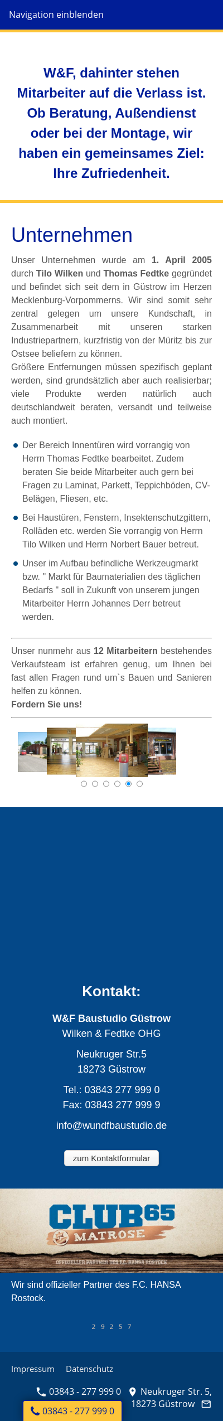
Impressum (33, 1368)
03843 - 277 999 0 (78, 1391)
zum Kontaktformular (111, 1158)
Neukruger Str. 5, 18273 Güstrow (170, 1397)
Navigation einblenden (56, 14)
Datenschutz (89, 1368)
